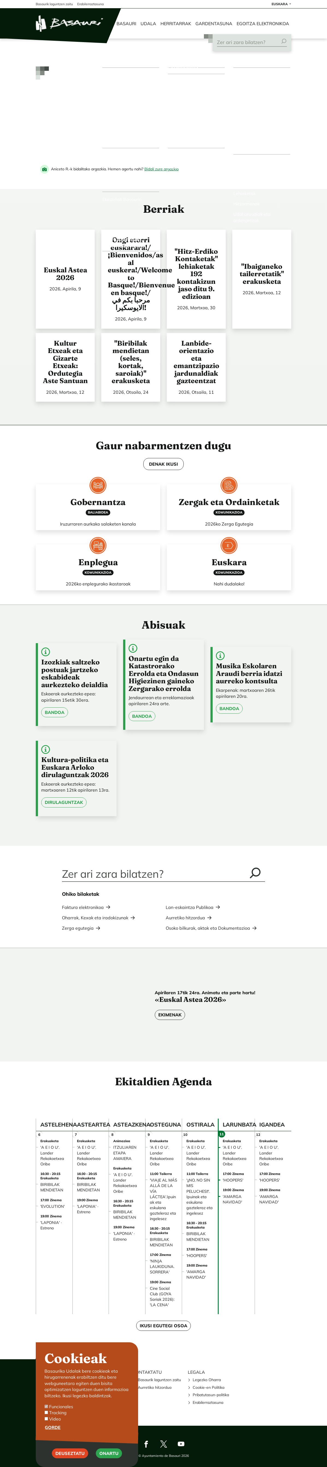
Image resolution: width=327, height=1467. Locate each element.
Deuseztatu (70, 1453)
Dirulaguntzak (64, 802)
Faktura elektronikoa (83, 907)
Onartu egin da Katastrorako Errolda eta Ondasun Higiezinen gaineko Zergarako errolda (164, 673)
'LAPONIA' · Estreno (51, 1225)
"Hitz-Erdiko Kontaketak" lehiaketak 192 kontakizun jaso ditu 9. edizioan (196, 274)
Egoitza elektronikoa (263, 23)
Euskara (229, 562)
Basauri (126, 23)
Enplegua (98, 562)
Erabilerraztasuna (208, 1402)
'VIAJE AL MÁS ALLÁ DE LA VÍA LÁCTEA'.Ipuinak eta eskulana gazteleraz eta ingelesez (163, 1199)
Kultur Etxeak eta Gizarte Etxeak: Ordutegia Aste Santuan (65, 362)
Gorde (53, 1427)
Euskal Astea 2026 (65, 274)
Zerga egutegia (78, 928)
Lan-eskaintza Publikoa (189, 907)
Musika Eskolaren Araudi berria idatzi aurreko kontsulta (249, 673)
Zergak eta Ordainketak (229, 502)
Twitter (163, 1444)
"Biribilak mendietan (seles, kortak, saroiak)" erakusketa (131, 362)
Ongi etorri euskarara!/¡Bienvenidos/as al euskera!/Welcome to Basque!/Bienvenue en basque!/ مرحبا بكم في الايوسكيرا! (141, 274)
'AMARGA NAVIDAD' (196, 1274)
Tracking (58, 1412)
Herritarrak (175, 23)
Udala (148, 23)
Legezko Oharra (207, 1379)
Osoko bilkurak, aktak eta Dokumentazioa (208, 928)
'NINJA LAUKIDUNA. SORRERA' (162, 1266)
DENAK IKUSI (163, 464)
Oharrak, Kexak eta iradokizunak (95, 917)
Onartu (108, 1453)
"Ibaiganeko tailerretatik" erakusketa (262, 273)
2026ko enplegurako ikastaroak (98, 584)
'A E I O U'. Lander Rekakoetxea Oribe (52, 1155)
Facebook (146, 1444)
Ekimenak (170, 1014)
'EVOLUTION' (52, 1206)
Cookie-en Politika (208, 1387)
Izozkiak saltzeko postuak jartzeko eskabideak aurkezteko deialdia (74, 673)
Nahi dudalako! (229, 584)
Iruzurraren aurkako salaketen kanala (98, 524)
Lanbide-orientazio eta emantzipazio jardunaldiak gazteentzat (196, 362)
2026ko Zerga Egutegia (229, 524)
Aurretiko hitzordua (185, 917)
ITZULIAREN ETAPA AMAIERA (124, 1153)
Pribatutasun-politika (211, 1394)
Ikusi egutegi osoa (163, 1325)
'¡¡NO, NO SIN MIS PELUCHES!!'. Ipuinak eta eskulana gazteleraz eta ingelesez (199, 1197)
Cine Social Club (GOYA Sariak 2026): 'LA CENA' (162, 1296)
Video (55, 1419)
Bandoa (54, 712)
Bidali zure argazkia (161, 169)
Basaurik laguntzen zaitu (159, 1379)
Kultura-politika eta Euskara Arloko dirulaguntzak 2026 (75, 767)
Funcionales (61, 1406)
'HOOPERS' (196, 1255)
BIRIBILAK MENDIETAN (51, 1187)
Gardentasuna (213, 23)
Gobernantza (98, 502)
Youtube (181, 1444)
